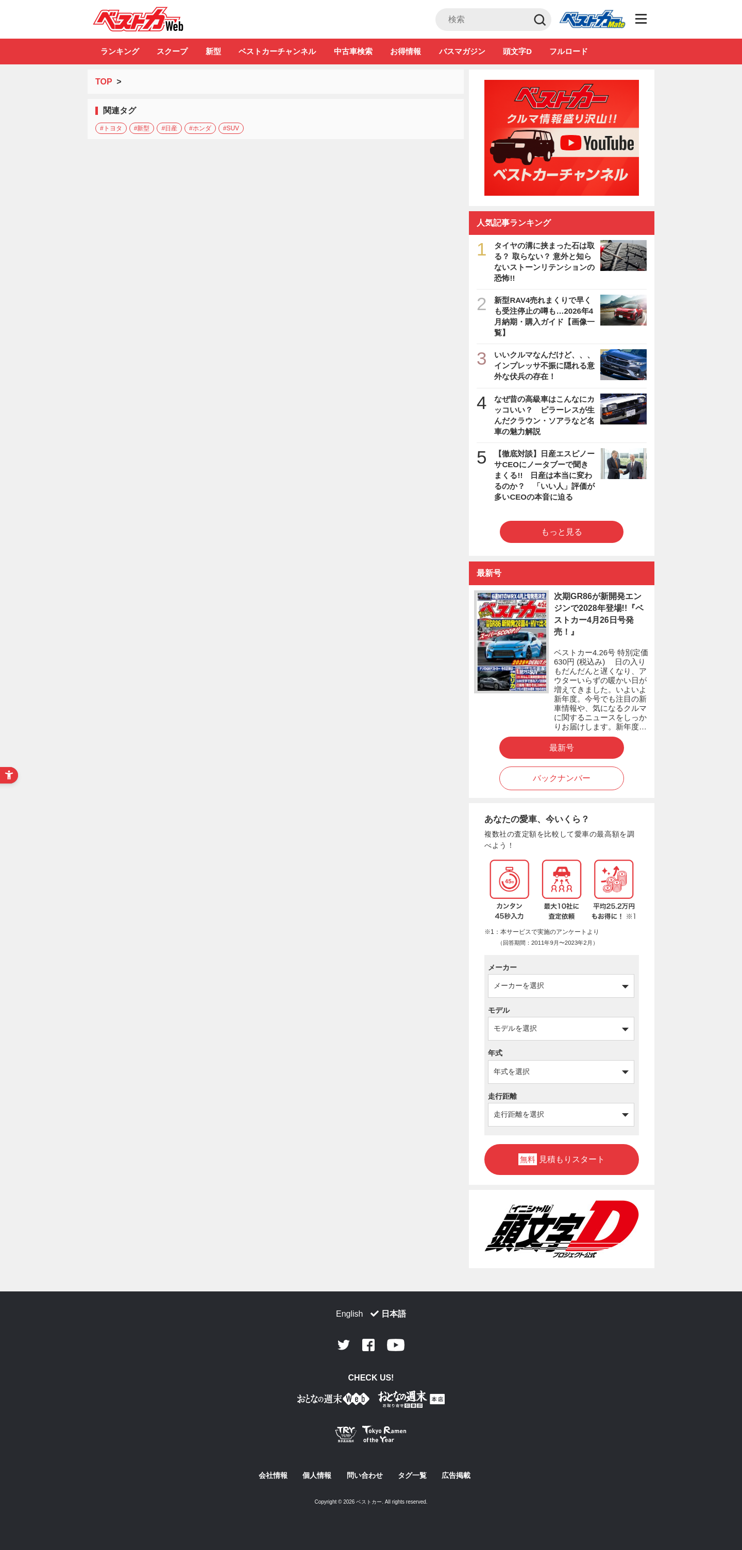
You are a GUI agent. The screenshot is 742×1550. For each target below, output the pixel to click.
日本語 (393, 1313)
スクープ (172, 51)
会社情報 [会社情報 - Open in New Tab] (273, 1475)
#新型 (142, 128)
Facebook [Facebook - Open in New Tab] (368, 1345)
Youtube (395, 1345)
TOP (103, 81)
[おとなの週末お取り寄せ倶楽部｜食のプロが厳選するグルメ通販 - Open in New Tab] (333, 1400)
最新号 (561, 747)
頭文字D (517, 51)
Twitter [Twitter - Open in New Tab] (344, 1345)
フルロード (568, 51)
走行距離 (502, 1096)
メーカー (502, 967)
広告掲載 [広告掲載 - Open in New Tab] (456, 1475)
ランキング (119, 51)
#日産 (169, 128)
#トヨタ (111, 128)
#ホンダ (200, 128)
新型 (213, 51)
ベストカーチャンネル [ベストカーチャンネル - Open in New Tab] (277, 51)
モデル (499, 1010)
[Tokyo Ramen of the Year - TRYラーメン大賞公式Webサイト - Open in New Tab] (371, 1436)
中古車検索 (353, 51)
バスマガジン (462, 51)
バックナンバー (562, 778)
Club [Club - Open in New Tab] (592, 19)
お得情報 (405, 51)
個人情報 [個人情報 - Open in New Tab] (316, 1475)
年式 (495, 1053)
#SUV (231, 128)
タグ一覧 (412, 1475)
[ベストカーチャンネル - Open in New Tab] (561, 138)
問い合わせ (365, 1475)
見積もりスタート (561, 1159)
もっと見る (561, 531)
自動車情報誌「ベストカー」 (138, 19)
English (349, 1313)
